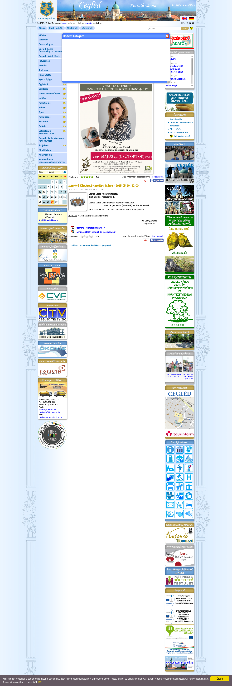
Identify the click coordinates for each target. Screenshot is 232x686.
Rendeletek (175, 126)
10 (60, 187)
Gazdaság (52, 89)
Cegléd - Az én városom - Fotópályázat (51, 139)
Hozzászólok (158, 177)
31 (60, 202)
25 (64, 197)
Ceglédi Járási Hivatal (50, 56)
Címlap (42, 28)
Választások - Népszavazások (52, 132)
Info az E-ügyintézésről (180, 132)
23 (56, 197)
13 (44, 192)
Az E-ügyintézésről (180, 136)
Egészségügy (52, 79)
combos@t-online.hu (47, 410)
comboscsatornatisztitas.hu (50, 417)
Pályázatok (44, 61)
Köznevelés (52, 103)
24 (60, 197)
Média (52, 107)
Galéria (52, 126)
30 (56, 202)
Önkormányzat (52, 44)
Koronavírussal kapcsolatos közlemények (52, 160)
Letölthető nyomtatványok (181, 122)
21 (48, 197)
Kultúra (52, 98)
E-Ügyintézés (175, 129)
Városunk (52, 39)
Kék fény (52, 121)
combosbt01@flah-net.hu (49, 412)
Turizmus (52, 70)
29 (52, 202)
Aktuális (52, 65)
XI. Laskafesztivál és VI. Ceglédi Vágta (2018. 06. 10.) (191, 375)
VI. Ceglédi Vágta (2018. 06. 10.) (174, 374)
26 (40, 202)
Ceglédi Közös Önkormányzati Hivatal (52, 50)
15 (52, 192)
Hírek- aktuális (56, 28)
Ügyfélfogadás (176, 119)
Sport (52, 112)
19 (40, 197)
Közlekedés (52, 117)
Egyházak (52, 84)
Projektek (52, 145)
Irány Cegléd (45, 75)
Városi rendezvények (52, 93)
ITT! (40, 682)
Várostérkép (87, 28)
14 (48, 192)
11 (64, 187)
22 (52, 197)
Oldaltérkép (72, 28)
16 (56, 192)
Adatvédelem (45, 155)
